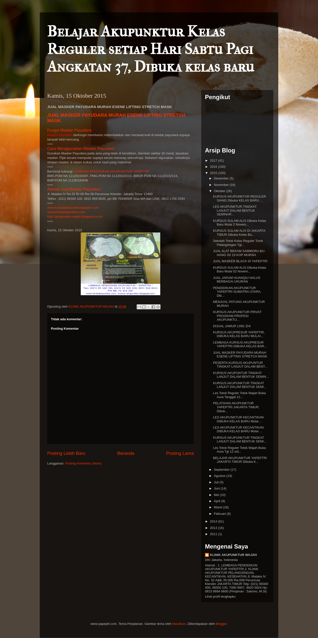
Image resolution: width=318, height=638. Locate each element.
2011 (214, 534)
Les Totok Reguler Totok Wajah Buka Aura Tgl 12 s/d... (239, 450)
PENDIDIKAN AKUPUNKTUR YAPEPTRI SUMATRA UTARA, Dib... (237, 291)
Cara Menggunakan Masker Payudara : (82, 148)
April (217, 501)
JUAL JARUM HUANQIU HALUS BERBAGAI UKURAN (236, 280)
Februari (220, 514)
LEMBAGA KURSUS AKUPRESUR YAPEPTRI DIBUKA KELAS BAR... (240, 344)
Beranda (125, 453)
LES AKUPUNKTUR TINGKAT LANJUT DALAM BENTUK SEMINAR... (235, 210)
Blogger (221, 624)
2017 (214, 160)
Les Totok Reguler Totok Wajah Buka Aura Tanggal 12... (239, 395)
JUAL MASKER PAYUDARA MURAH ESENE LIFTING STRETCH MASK (240, 354)
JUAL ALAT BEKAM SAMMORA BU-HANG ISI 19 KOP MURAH (239, 253)
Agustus (220, 476)
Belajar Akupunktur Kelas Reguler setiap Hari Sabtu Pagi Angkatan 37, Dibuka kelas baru (150, 49)
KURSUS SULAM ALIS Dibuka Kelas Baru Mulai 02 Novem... (239, 269)
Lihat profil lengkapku (220, 596)
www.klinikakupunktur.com (66, 212)
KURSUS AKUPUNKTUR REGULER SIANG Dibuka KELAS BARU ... (239, 198)
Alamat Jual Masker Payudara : (74, 189)
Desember (222, 178)
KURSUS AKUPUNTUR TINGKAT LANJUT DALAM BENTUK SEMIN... (241, 375)
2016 (214, 167)
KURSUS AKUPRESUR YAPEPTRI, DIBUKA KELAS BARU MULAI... (239, 334)
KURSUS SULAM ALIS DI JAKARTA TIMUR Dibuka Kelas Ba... (239, 232)
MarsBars (179, 624)
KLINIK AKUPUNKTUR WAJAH (233, 555)
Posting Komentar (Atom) (83, 463)
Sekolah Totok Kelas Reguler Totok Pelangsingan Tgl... (238, 243)
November (222, 185)
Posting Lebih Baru (66, 453)
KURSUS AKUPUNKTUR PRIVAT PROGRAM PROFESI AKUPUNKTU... (237, 315)
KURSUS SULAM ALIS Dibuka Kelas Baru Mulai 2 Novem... (239, 223)
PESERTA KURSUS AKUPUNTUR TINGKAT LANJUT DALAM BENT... (240, 365)
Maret (218, 507)
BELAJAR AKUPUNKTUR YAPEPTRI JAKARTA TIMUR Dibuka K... (240, 460)
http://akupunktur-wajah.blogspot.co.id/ (75, 216)
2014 (214, 521)
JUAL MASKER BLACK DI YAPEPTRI (240, 261)
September (222, 469)
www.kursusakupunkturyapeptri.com (73, 207)
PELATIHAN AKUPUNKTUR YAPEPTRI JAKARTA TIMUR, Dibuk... (236, 407)
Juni (217, 488)
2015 (214, 173)
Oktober (220, 191)
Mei (217, 495)
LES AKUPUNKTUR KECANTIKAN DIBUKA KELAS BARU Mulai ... (238, 419)
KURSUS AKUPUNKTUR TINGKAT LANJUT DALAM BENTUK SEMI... (239, 385)
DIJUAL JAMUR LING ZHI (231, 326)
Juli (217, 482)
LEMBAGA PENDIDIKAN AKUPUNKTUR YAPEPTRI (111, 171)
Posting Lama (180, 453)
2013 (214, 528)
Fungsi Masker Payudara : (70, 130)
